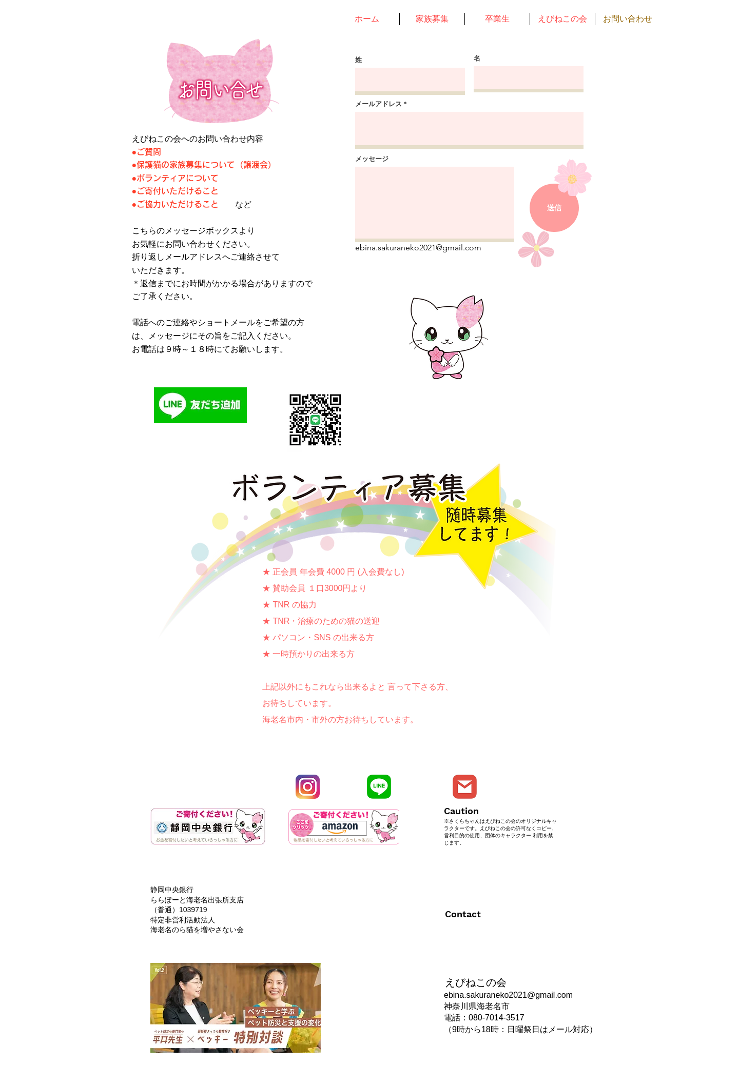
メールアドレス (378, 104)
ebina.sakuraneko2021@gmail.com (418, 247)
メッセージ (371, 158)
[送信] (554, 208)
